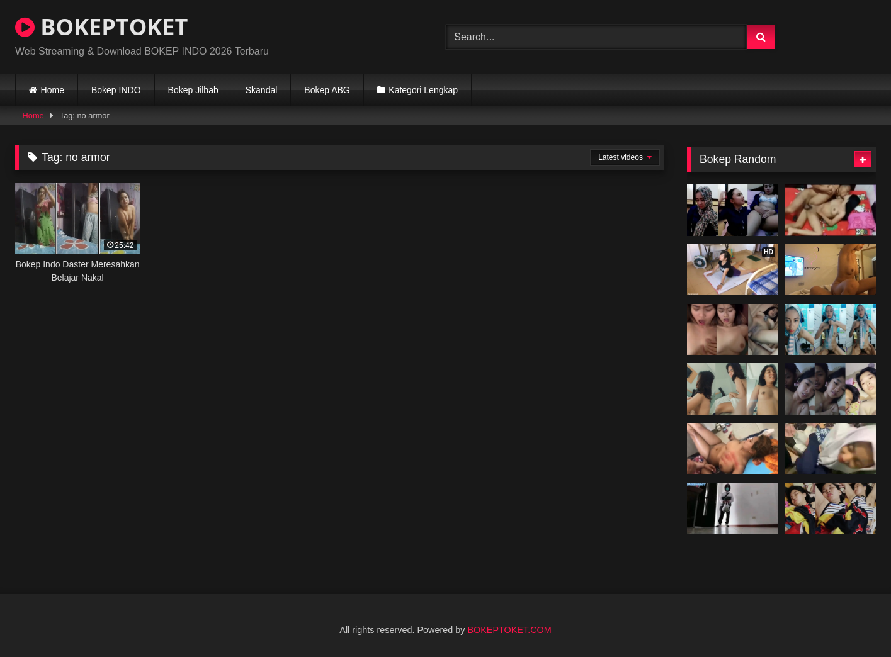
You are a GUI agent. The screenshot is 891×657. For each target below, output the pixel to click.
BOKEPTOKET (101, 26)
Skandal (262, 90)
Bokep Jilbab (193, 90)
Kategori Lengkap (423, 90)
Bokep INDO (116, 90)
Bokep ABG (326, 90)
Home (52, 90)
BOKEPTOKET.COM (509, 630)
